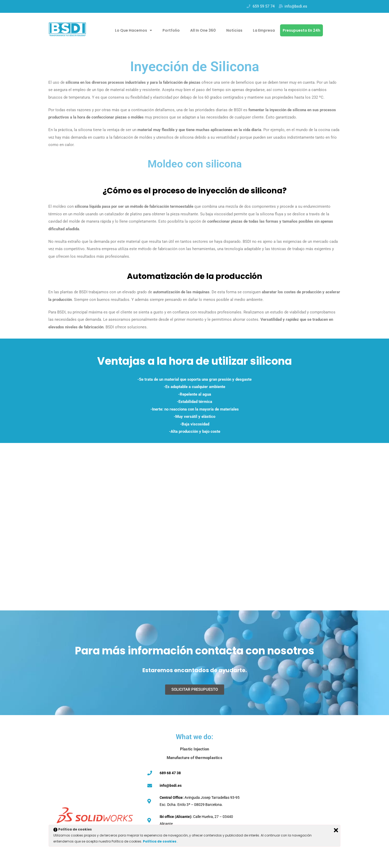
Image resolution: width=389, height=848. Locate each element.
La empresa (264, 30)
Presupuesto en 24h (301, 30)
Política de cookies (160, 841)
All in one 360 (203, 30)
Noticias (234, 30)
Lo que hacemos (133, 30)
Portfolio (171, 30)
